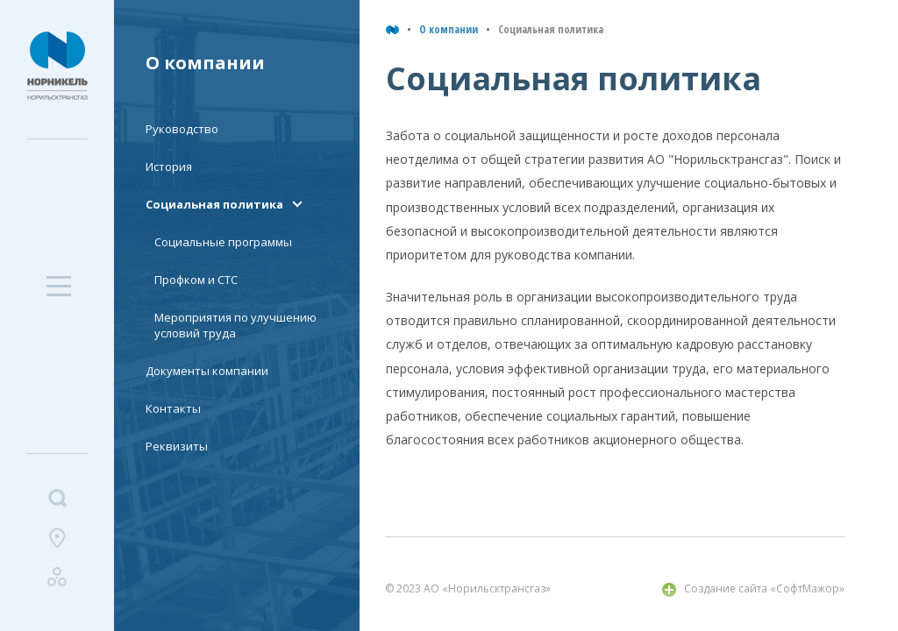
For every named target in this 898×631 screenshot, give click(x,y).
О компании (448, 29)
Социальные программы (223, 242)
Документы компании (207, 371)
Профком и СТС (196, 279)
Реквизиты (177, 446)
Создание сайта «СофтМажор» (764, 588)
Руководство (182, 129)
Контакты (173, 408)
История (169, 166)
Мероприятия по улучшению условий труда (235, 325)
